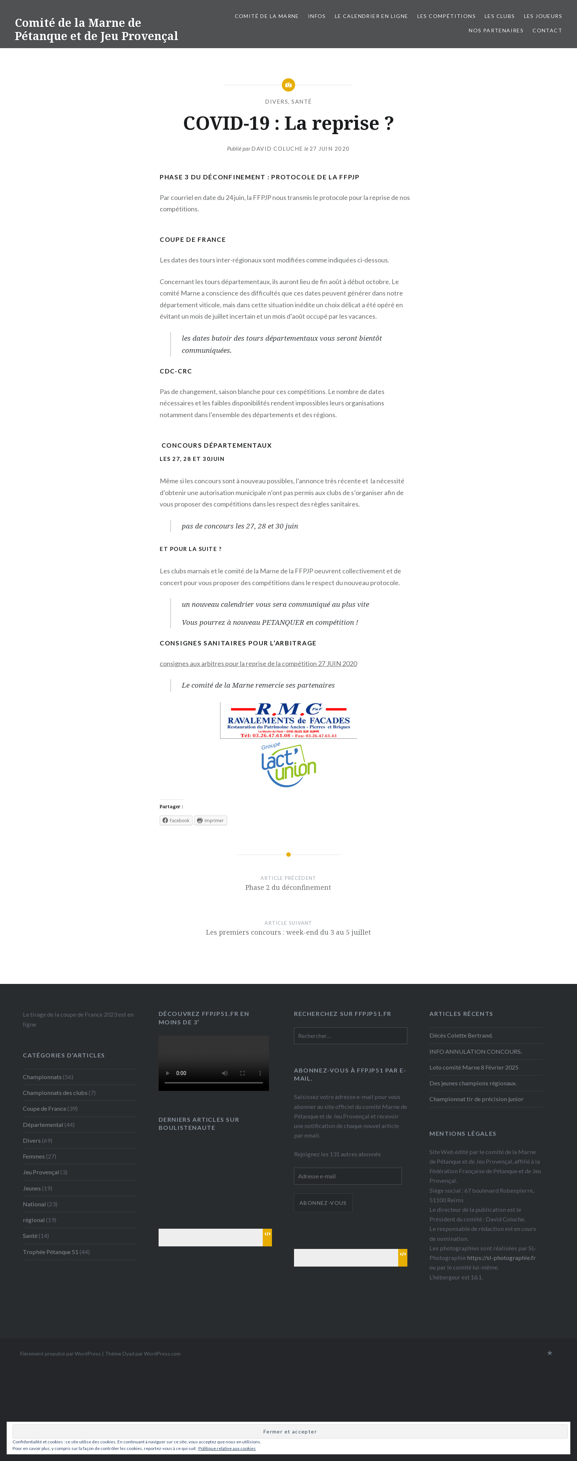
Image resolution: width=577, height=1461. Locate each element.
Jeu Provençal (41, 1171)
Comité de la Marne (267, 16)
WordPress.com (162, 1353)
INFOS (317, 16)
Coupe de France (44, 1108)
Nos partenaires (496, 30)
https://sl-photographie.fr (501, 1257)
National (34, 1203)
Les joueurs (543, 16)
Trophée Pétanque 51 (50, 1251)
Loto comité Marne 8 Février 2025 (473, 1067)
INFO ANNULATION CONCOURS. (475, 1051)
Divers (276, 101)
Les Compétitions (446, 16)
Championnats (42, 1076)
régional (34, 1219)
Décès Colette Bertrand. (461, 1035)
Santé (301, 101)
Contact (547, 30)
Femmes (34, 1156)
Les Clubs (500, 16)
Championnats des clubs (55, 1092)
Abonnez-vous (323, 1203)
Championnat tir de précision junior (476, 1098)
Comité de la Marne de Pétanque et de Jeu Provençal (96, 29)
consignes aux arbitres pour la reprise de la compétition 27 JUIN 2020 (258, 663)
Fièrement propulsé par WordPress (60, 1353)
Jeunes (32, 1188)
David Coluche (277, 148)
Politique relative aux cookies (227, 1448)
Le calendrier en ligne (371, 16)
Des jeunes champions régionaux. (473, 1082)
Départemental (43, 1124)
